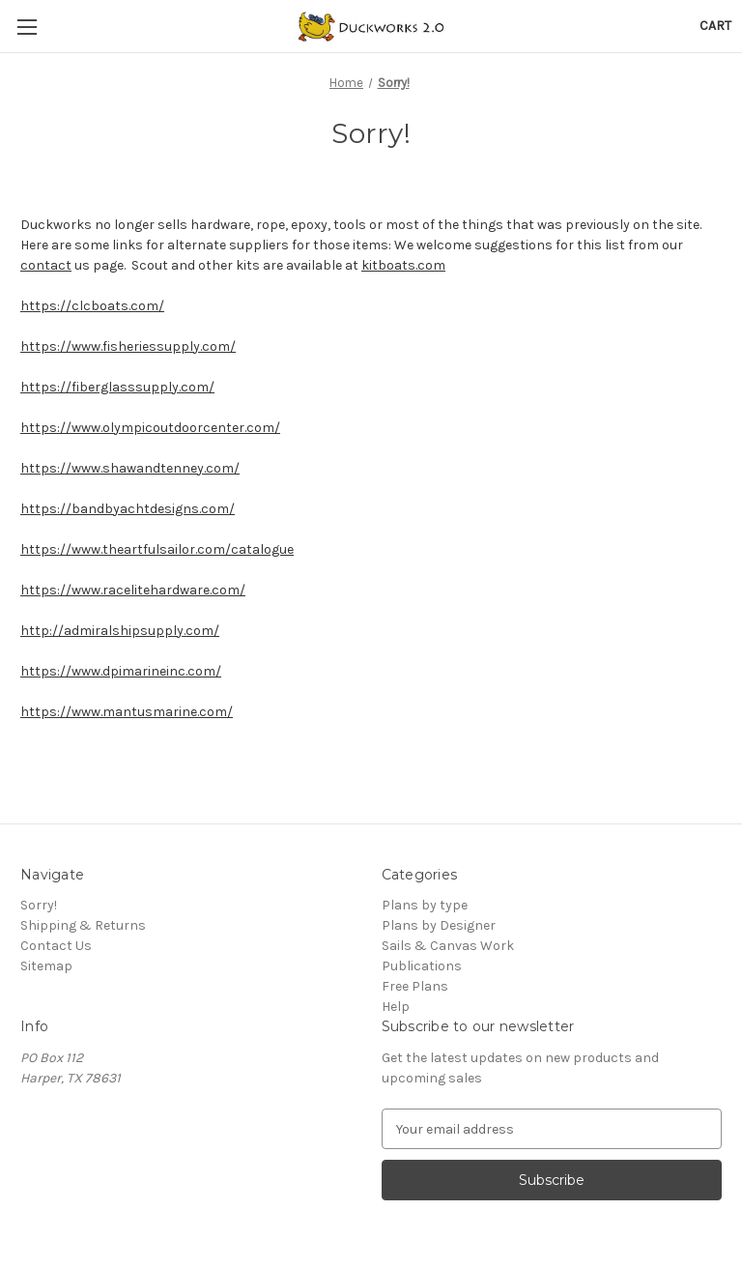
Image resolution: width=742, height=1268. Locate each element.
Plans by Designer (439, 925)
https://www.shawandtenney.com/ (130, 468)
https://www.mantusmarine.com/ (126, 712)
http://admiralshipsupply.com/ (119, 630)
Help (396, 1006)
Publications (422, 966)
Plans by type (425, 905)
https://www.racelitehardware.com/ (132, 590)
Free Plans (415, 986)
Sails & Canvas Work (448, 945)
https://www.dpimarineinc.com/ (120, 671)
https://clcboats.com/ (92, 306)
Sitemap (46, 966)
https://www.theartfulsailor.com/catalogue (157, 549)
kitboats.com (403, 265)
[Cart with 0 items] (715, 25)
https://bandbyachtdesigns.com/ (127, 509)
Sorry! (38, 905)
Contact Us (56, 945)
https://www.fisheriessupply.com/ (128, 346)
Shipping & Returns (83, 925)
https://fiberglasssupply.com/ (117, 387)
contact (45, 265)
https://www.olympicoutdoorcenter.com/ (150, 427)
